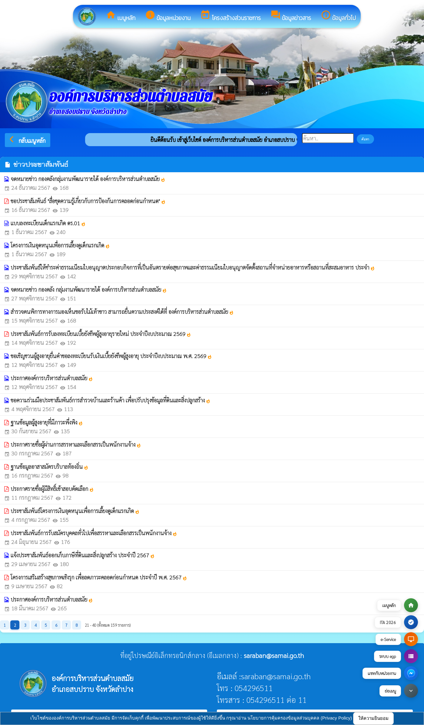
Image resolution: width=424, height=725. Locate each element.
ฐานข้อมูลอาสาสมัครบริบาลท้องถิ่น (49, 466)
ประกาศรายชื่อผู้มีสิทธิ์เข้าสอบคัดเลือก (52, 488)
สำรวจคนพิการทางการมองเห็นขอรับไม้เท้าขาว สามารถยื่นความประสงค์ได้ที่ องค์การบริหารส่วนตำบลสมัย (122, 311)
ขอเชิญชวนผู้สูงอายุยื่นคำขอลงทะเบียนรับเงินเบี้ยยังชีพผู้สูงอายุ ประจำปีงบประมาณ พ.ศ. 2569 (111, 355)
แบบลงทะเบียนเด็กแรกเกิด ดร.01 (48, 223)
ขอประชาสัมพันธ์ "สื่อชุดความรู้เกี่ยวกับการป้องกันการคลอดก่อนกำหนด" (88, 200)
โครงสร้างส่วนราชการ (230, 16)
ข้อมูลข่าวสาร (290, 16)
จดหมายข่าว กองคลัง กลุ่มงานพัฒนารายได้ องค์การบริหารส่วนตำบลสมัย (89, 289)
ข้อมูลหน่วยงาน (167, 16)
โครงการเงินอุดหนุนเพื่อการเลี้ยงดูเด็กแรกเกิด (60, 245)
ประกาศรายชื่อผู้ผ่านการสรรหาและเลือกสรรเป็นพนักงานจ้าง (76, 444)
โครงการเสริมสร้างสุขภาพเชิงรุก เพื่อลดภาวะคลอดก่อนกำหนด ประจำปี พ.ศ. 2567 (99, 577)
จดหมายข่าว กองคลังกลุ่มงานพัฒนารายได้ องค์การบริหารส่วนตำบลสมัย (88, 178)
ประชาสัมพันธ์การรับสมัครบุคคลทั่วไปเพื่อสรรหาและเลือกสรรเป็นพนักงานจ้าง (94, 532)
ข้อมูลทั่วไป (338, 16)
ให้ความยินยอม (373, 718)
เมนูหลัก (120, 16)
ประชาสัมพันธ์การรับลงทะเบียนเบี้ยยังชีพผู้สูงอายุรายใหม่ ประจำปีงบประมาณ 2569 (101, 333)
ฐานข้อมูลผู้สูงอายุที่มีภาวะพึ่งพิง (47, 422)
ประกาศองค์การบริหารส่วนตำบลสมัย (52, 377)
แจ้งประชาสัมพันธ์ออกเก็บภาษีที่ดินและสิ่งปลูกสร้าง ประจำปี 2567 (83, 555)
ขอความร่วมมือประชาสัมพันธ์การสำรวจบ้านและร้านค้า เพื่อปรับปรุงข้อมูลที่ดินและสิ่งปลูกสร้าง (110, 400)
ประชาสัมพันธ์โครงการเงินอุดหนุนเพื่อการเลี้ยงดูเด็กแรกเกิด (75, 510)
